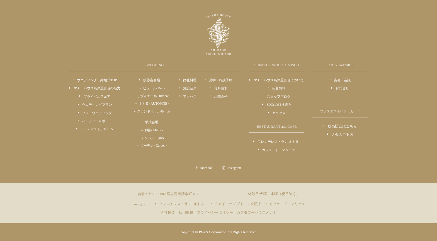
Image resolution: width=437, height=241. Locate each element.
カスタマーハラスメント (256, 212)
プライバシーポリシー (215, 212)
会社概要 (168, 212)
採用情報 (186, 212)
